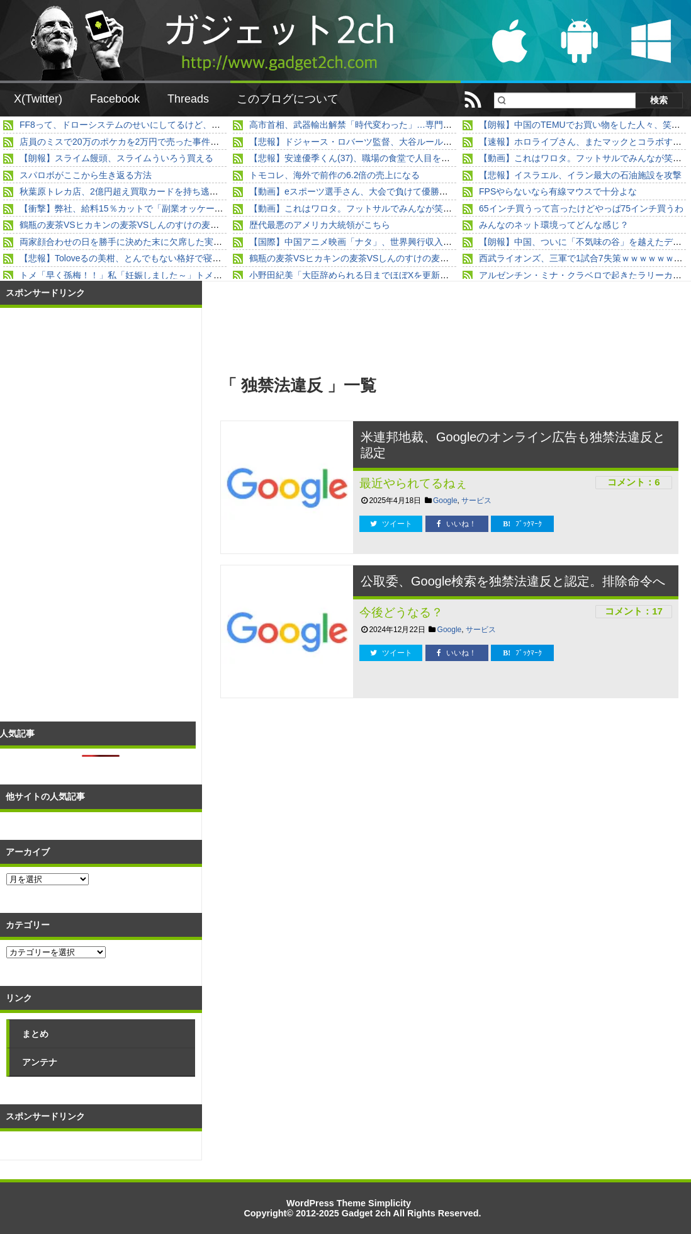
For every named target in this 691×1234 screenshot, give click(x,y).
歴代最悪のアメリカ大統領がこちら (319, 225)
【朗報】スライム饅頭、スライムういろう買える (116, 158)
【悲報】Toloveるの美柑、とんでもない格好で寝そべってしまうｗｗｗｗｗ (169, 258)
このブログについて (288, 99)
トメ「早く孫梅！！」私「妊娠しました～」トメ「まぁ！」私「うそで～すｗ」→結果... (195, 275)
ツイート (391, 523)
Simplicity (389, 1203)
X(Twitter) (38, 99)
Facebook (115, 99)
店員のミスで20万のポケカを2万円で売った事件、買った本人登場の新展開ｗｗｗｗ (185, 142)
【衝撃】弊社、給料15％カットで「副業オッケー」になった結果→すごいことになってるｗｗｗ (210, 208)
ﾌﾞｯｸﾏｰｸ (522, 523)
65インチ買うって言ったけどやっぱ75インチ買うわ (581, 208)
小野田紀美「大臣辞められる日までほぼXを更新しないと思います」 (384, 275)
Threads (188, 99)
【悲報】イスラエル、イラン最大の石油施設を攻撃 (580, 175)
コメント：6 (633, 482)
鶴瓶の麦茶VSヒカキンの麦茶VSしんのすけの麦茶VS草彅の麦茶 (147, 225)
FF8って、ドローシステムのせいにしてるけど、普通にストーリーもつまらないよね (186, 125)
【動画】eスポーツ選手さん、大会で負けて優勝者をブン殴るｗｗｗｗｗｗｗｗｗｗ (414, 191)
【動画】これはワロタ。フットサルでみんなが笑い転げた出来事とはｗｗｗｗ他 (407, 208)
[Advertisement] (335, 805)
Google (445, 500)
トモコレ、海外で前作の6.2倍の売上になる (334, 175)
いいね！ (456, 523)
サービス (476, 500)
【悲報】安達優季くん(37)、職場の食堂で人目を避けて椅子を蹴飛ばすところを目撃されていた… (442, 158)
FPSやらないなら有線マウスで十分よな (558, 191)
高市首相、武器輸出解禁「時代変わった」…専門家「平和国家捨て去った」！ (403, 125)
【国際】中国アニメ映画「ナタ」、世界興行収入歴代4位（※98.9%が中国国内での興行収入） (435, 242)
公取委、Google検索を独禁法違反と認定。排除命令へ (513, 581)
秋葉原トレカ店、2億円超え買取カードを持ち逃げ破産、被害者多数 (154, 191)
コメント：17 (634, 611)
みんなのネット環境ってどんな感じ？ (554, 225)
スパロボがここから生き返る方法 (86, 175)
